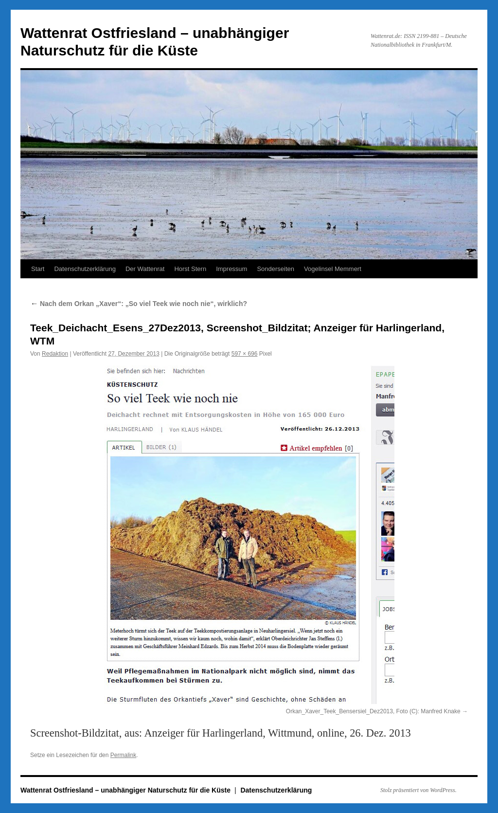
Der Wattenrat (144, 268)
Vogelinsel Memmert (332, 268)
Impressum (231, 268)
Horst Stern (190, 268)
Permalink (123, 755)
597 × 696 (244, 353)
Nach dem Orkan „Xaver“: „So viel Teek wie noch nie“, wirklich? (138, 303)
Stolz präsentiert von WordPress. (418, 790)
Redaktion (55, 353)
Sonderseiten (275, 268)
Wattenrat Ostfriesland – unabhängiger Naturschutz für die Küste (126, 790)
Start (37, 268)
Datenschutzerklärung (84, 268)
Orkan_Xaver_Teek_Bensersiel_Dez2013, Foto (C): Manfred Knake (373, 711)
